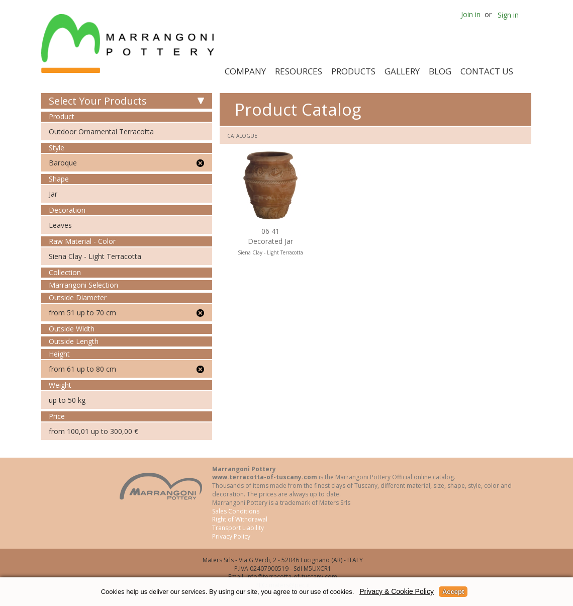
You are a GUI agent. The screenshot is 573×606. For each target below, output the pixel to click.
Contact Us (486, 71)
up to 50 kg (67, 400)
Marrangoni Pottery (129, 43)
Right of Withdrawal (239, 519)
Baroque (63, 162)
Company (245, 71)
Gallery (402, 71)
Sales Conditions (235, 511)
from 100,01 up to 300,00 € (93, 431)
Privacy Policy (231, 536)
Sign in (508, 15)
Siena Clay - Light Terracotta (95, 256)
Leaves (60, 225)
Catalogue (242, 135)
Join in (471, 14)
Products (353, 71)
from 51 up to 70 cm (82, 312)
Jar (53, 194)
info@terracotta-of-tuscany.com (291, 576)
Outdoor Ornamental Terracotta (101, 131)
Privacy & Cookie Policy (396, 591)
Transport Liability (238, 528)
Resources (298, 71)
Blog (440, 71)
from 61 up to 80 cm (82, 369)
